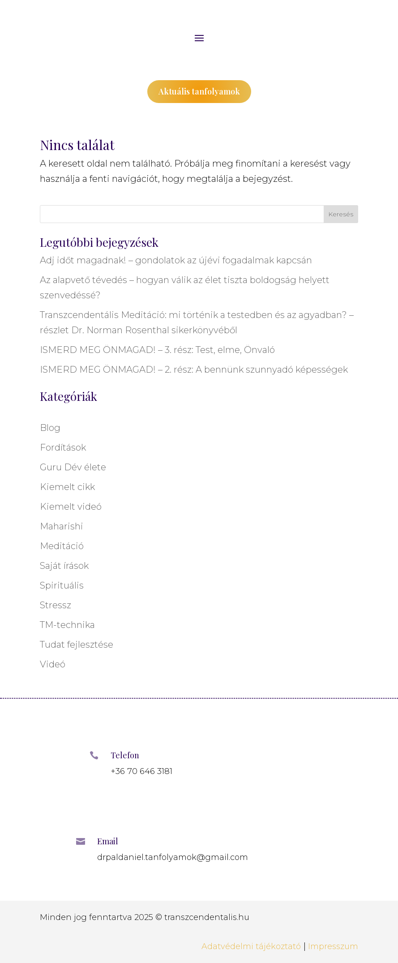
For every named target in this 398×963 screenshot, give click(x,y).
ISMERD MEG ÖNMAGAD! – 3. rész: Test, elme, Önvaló (157, 349)
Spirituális (62, 585)
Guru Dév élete (73, 467)
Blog (50, 427)
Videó (52, 664)
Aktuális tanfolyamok (199, 91)
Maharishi (61, 526)
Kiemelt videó (71, 506)
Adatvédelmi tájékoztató (251, 946)
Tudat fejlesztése (76, 644)
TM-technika (67, 624)
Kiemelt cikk (67, 487)
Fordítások (63, 447)
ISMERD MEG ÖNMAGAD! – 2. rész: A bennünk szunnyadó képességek (194, 369)
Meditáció (62, 546)
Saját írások (64, 565)
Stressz (55, 605)
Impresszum (333, 946)
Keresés (340, 214)
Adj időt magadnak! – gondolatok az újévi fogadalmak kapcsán (176, 260)
